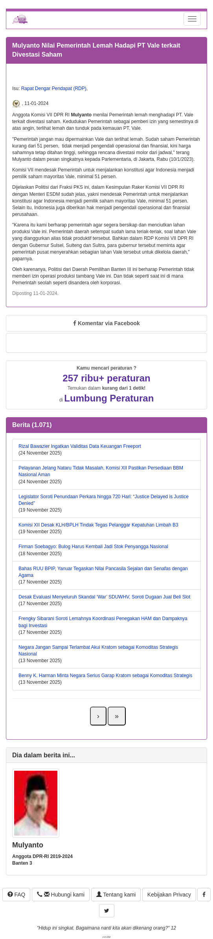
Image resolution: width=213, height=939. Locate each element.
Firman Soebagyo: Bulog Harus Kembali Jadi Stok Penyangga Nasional (93, 546)
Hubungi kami (60, 894)
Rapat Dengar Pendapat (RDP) (53, 88)
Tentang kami (116, 894)
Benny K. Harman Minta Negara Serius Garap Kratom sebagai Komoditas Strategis (105, 675)
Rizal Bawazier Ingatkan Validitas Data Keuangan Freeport (79, 446)
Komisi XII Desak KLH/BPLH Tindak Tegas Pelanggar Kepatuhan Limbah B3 (98, 525)
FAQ (16, 894)
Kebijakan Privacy (169, 894)
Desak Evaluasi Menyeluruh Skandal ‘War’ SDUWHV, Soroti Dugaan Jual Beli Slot (104, 597)
